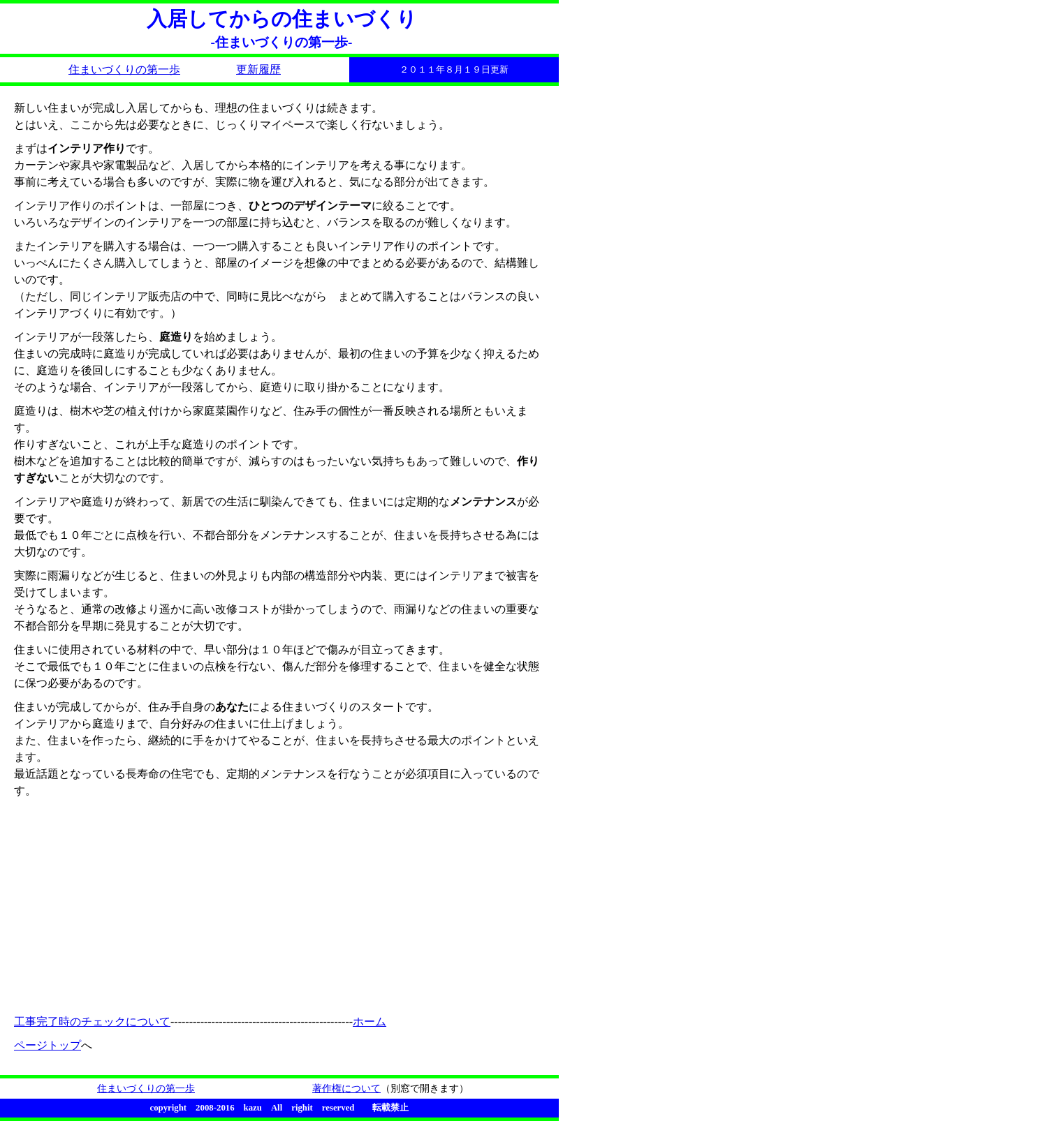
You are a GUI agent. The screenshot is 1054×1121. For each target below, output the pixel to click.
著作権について (346, 1088)
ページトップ (47, 1045)
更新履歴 (258, 69)
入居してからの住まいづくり (282, 19)
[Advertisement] (167, 904)
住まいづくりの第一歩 (124, 69)
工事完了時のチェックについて (92, 1021)
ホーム (369, 1021)
